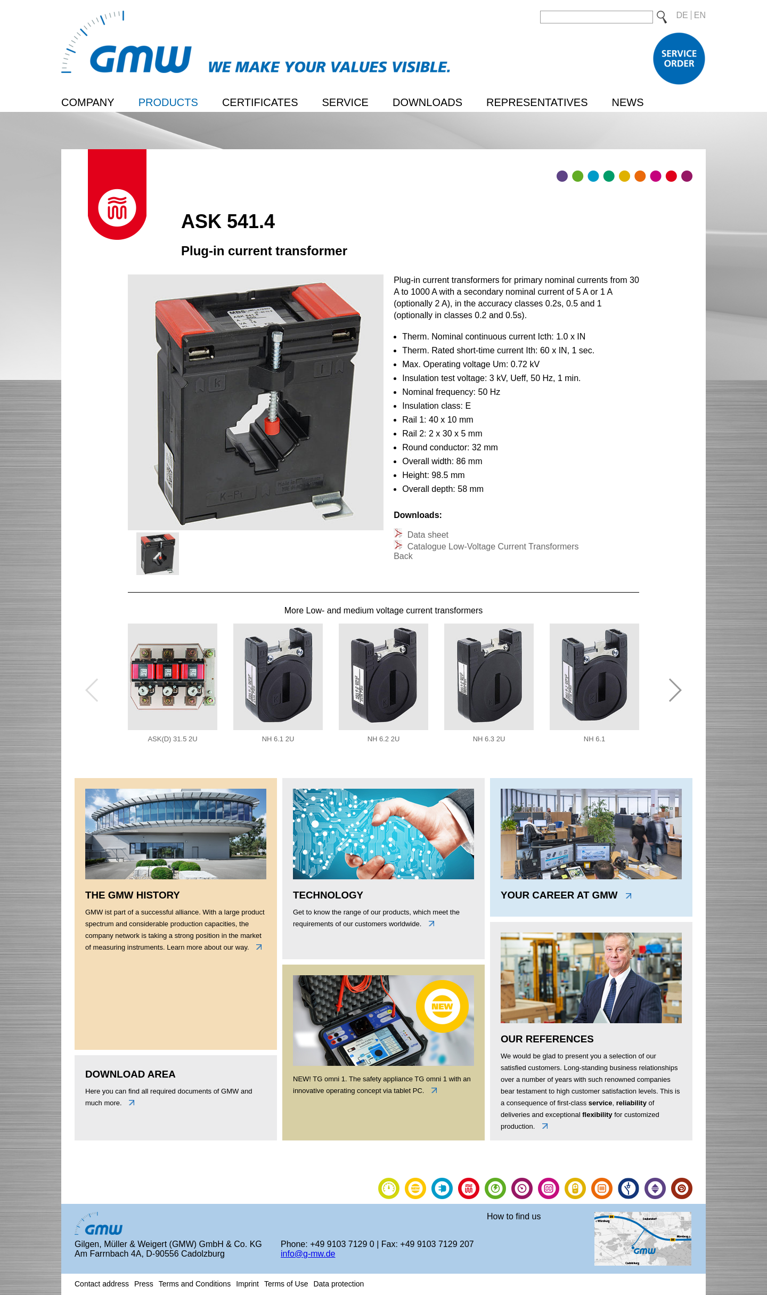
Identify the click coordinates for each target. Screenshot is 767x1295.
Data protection (338, 1284)
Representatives (537, 102)
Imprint (247, 1284)
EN (700, 15)
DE (682, 15)
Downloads (427, 102)
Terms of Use (286, 1284)
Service (345, 102)
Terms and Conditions (195, 1284)
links (256, 947)
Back (403, 556)
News (627, 102)
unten (129, 1102)
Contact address (102, 1284)
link (431, 1090)
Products (168, 102)
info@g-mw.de (308, 1253)
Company (88, 102)
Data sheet (426, 534)
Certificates (260, 102)
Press (143, 1284)
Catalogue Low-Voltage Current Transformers (491, 546)
